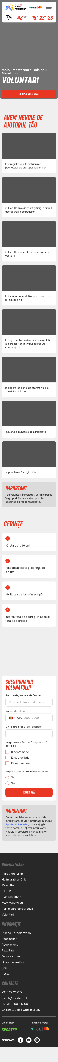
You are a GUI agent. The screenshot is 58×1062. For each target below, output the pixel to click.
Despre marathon (13, 962)
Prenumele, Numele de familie (23, 695)
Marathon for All (12, 903)
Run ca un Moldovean (16, 933)
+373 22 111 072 (12, 992)
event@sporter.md (14, 998)
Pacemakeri (9, 939)
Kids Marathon (11, 897)
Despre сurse (11, 956)
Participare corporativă (17, 909)
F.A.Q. (6, 974)
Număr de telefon (15, 711)
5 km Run (8, 891)
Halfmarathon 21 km (15, 879)
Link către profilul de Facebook (23, 726)
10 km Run (8, 885)
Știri (4, 968)
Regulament (10, 945)
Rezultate (8, 950)
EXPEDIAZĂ (29, 792)
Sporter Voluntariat (16, 824)
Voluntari (8, 915)
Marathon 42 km (12, 874)
